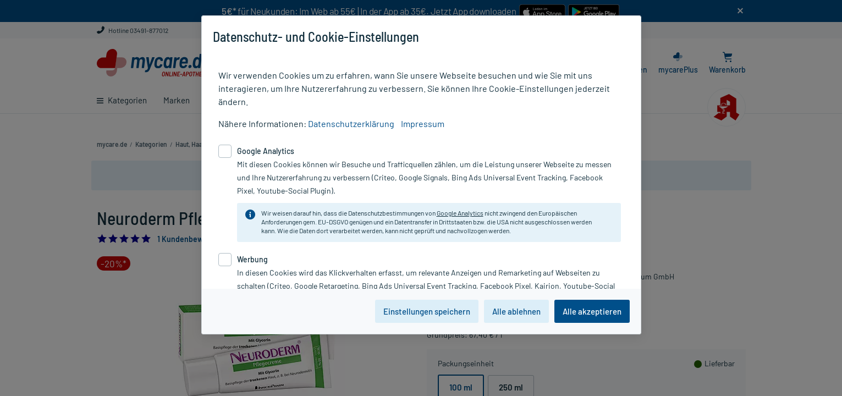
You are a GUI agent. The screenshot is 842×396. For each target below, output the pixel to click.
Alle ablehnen (516, 311)
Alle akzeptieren (592, 311)
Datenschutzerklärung (351, 123)
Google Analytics (460, 213)
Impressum (422, 123)
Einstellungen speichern (426, 311)
